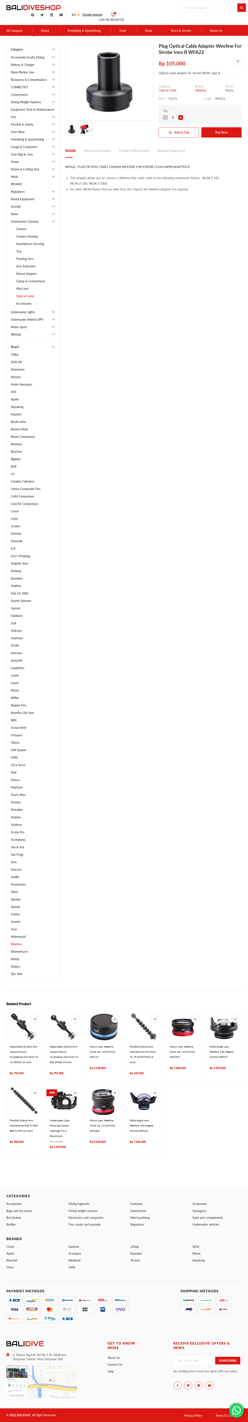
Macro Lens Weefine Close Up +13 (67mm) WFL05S (182, 1052)
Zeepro (15, 966)
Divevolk (16, 541)
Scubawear (199, 1204)
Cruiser (15, 526)
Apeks (15, 399)
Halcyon (16, 630)
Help (111, 1371)
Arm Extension (26, 266)
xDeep (134, 1246)
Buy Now (221, 132)
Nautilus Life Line (22, 713)
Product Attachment (134, 150)
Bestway (16, 444)
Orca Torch (18, 765)
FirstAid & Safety (22, 124)
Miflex (15, 698)
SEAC (196, 1246)
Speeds (15, 907)
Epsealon (17, 578)
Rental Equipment (22, 199)
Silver (14, 892)
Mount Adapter (26, 273)
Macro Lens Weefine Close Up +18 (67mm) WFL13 (102, 1052)
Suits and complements (207, 1217)
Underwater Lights (23, 312)
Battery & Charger (23, 65)
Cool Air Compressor (24, 504)
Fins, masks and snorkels (84, 1224)
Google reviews (92, 14)
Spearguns (199, 1211)
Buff (13, 466)
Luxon (15, 683)
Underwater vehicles (205, 1224)
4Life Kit (16, 362)
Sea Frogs (17, 854)
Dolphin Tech (19, 563)
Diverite (16, 533)
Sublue (15, 914)
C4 (12, 474)
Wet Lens (22, 288)
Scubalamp (18, 839)
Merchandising (140, 1217)
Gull (13, 623)
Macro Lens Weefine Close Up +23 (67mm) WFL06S (102, 1125)
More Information (97, 150)
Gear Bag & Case (22, 154)
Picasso (135, 1260)
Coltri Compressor (23, 496)
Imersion (16, 653)
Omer (10, 1267)
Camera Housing (27, 236)
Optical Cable (25, 296)
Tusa (14, 929)
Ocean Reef (18, 727)
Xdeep (15, 959)
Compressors (19, 94)
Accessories (24, 303)
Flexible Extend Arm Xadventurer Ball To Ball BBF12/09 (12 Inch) (24, 1125)
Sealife (15, 877)
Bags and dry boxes (19, 1211)
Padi (13, 772)
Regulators (18, 191)
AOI (13, 392)
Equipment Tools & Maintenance (32, 109)
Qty (165, 111)
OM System (18, 750)
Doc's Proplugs (20, 556)
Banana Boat (19, 429)
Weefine (16, 944)
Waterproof (18, 936)
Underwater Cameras (25, 221)
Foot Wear (18, 132)
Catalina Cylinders (22, 481)
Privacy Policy (193, 1415)
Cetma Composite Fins (25, 489)
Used (123, 30)
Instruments (138, 1211)
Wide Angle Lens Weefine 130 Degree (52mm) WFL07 (221, 1052)
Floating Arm (24, 259)
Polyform (17, 787)
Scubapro (74, 1253)
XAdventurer (19, 951)
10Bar (15, 354)
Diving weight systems (83, 1211)
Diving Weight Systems (26, 102)
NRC (14, 720)
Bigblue (15, 459)
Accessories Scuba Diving (27, 57)
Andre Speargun (21, 384)
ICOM (15, 645)
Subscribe (227, 1360)
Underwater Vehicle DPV (27, 319)
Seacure (16, 869)
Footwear (136, 1204)
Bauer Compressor (23, 436)
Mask (14, 176)
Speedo (16, 899)
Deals (148, 30)
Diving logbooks (78, 1204)
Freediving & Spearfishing (84, 30)
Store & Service (181, 30)
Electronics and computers (85, 1217)
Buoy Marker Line (22, 72)
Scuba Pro (17, 832)
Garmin (15, 608)
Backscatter (18, 421)
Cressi (15, 511)
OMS (14, 757)
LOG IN (111, 20)
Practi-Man (18, 795)
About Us (216, 30)
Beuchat (16, 451)
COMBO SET (19, 87)
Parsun (15, 780)
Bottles (11, 1224)
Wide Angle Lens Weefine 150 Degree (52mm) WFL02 (141, 1125)
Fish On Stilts (20, 593)
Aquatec (16, 414)
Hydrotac (17, 638)
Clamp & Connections (30, 281)
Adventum (18, 369)
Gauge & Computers (24, 147)
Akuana (16, 377)
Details (70, 150)
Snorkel (16, 206)
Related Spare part (171, 150)
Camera (21, 229)
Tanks (14, 214)
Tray (19, 251)
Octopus (16, 735)
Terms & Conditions (229, 1415)
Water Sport (19, 327)
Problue (16, 817)
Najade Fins (18, 705)
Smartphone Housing (30, 244)
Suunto (15, 921)
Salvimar (16, 824)
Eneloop (16, 571)
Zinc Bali (16, 974)
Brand (45, 30)
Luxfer (15, 675)
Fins (13, 117)
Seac (14, 862)
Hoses (15, 162)
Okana (15, 742)
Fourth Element (21, 601)
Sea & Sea (17, 847)
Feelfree (16, 586)
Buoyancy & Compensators (29, 79)
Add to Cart (181, 132)
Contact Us (115, 1364)
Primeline (17, 810)
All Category (14, 30)
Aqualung (17, 407)
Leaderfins (17, 668)
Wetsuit (16, 334)
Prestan (16, 802)
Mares (15, 690)
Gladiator (17, 616)
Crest (14, 518)
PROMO (16, 184)
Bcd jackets (13, 1217)
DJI (13, 548)
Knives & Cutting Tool (25, 169)
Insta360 (16, 660)
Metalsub (74, 1260)
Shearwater (18, 884)
